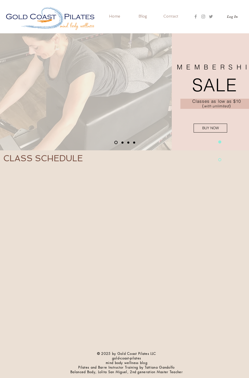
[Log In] (232, 17)
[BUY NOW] (210, 128)
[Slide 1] (116, 142)
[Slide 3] (122, 142)
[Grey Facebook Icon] (195, 16)
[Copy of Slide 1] (128, 142)
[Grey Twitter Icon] (210, 16)
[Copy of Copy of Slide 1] (134, 142)
